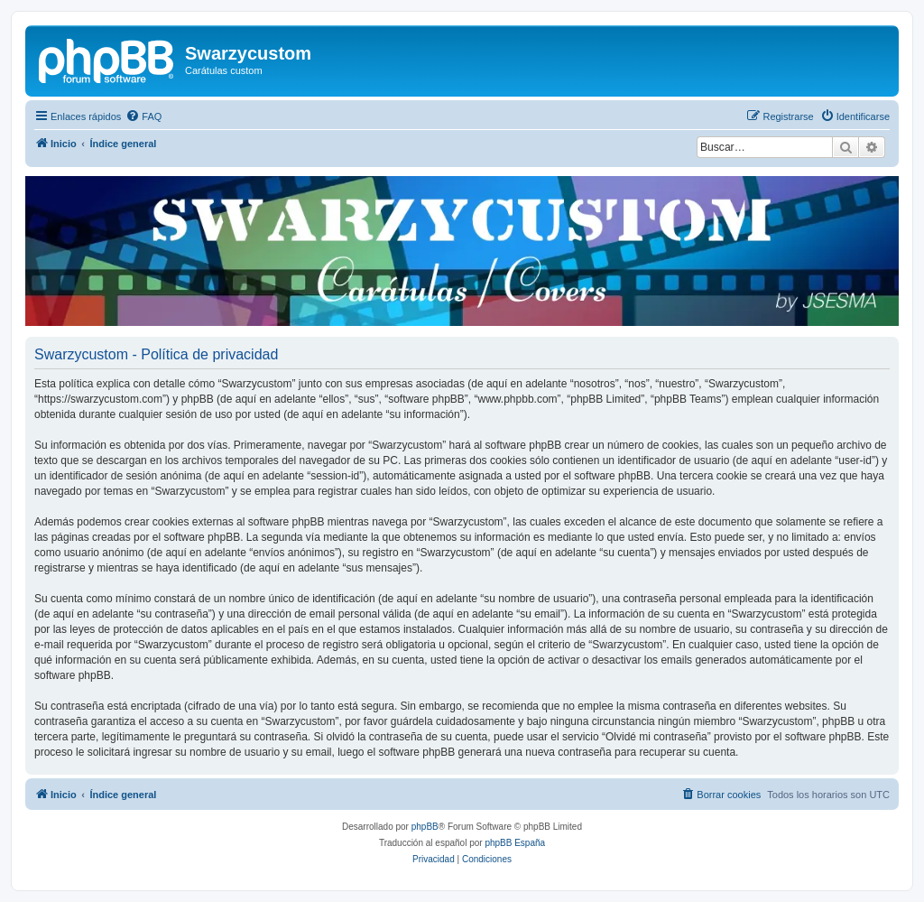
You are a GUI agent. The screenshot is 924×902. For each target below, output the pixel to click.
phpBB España (515, 843)
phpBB (425, 827)
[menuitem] (143, 116)
